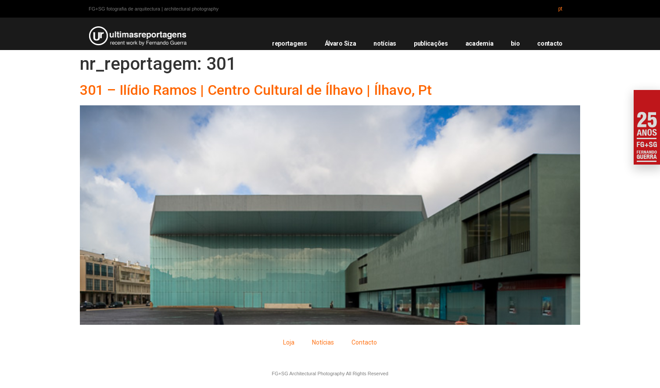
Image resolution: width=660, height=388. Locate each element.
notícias (384, 43)
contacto (550, 43)
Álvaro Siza (340, 43)
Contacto (364, 342)
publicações (431, 43)
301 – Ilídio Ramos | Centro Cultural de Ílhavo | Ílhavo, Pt (256, 90)
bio (515, 43)
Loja (288, 342)
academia (480, 43)
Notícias (323, 342)
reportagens (289, 43)
